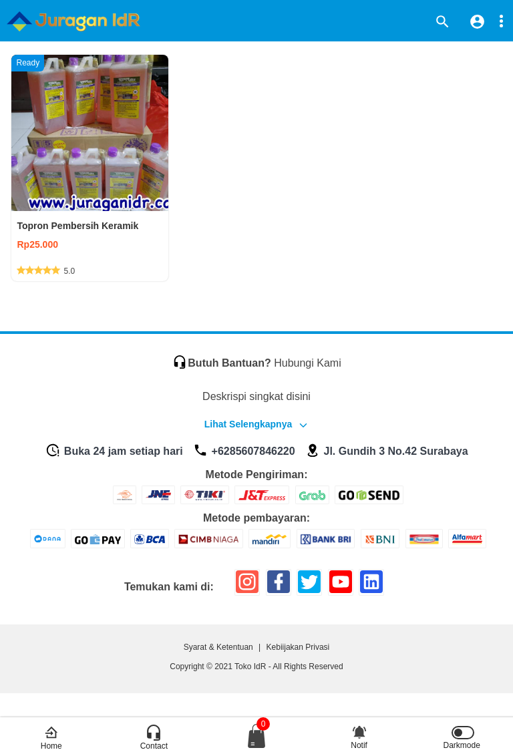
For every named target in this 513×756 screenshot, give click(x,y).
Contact (154, 738)
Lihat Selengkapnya (248, 424)
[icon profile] (477, 21)
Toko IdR (250, 666)
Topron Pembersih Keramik (77, 225)
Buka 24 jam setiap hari (113, 451)
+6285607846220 (244, 451)
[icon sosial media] (247, 586)
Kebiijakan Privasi (298, 647)
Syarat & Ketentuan (218, 647)
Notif (359, 735)
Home (51, 738)
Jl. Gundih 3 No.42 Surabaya (386, 451)
